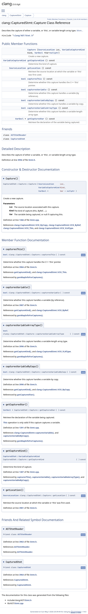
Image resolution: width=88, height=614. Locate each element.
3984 (21, 267)
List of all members (80, 19)
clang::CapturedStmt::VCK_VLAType (56, 228)
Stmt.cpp (34, 220)
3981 (21, 508)
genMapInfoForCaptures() (30, 277)
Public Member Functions (56, 19)
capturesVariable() (41, 477)
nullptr (54, 53)
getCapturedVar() (25, 394)
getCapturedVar (35, 119)
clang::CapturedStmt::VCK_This (18, 228)
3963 (21, 541)
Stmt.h (31, 160)
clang (4, 15)
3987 (21, 305)
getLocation (33, 68)
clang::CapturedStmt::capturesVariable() (34, 432)
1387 (21, 472)
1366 (21, 220)
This (5, 422)
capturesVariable (36, 89)
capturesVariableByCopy (40, 100)
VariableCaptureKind (73, 49)
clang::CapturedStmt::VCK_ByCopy (31, 225)
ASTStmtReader (18, 135)
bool (23, 79)
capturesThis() (24, 477)
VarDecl (38, 53)
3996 (21, 346)
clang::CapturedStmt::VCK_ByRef (65, 225)
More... (80, 30)
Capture (28, 15)
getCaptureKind (35, 60)
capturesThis (34, 79)
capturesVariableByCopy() (16, 435)
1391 (21, 427)
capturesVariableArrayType (42, 108)
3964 (21, 574)
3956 (20, 160)
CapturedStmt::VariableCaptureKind (21, 456)
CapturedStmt (15, 15)
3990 (21, 384)
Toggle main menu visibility (3, 9)
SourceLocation (46, 49)
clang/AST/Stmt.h (23, 35)
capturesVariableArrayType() (65, 477)
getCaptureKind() (22, 272)
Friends (69, 19)
